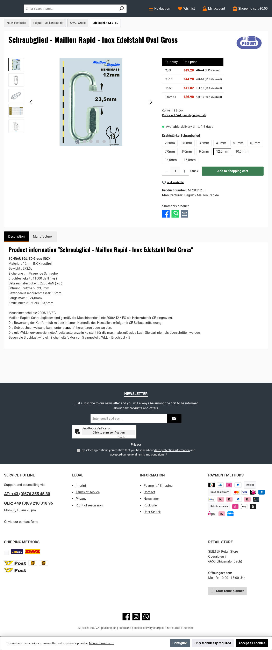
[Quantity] (175, 187)
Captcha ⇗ (126, 437)
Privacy (81, 499)
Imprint (81, 486)
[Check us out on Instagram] (136, 616)
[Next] (151, 118)
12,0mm (222, 168)
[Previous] (31, 118)
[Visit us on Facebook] (126, 616)
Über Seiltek (152, 512)
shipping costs (116, 627)
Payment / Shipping (158, 486)
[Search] (133, 17)
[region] (81, 119)
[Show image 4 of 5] (97, 158)
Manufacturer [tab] (43, 253)
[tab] (16, 253)
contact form (28, 522)
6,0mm (255, 160)
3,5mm (204, 160)
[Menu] (159, 17)
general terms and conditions (145, 454)
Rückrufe (150, 505)
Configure (179, 643)
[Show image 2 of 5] (84, 158)
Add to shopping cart (232, 188)
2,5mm (170, 160)
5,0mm (238, 160)
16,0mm (190, 177)
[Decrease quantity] (166, 187)
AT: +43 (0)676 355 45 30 (27, 493)
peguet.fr (69, 344)
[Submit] (174, 418)
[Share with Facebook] (166, 230)
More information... (101, 643)
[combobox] (111, 17)
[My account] (214, 17)
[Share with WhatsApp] (175, 230)
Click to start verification (109, 432)
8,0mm (187, 168)
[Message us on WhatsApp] (146, 616)
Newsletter (151, 499)
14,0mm (171, 177)
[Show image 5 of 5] (104, 158)
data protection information (172, 450)
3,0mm (187, 160)
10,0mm (241, 168)
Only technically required (212, 643)
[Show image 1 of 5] (77, 158)
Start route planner (227, 591)
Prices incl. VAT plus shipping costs (184, 132)
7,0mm (170, 168)
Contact (149, 492)
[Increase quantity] (184, 187)
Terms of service (88, 492)
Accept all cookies (251, 643)
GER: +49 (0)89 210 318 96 (28, 503)
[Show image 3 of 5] (91, 158)
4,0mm (221, 160)
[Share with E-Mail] (184, 230)
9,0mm (204, 168)
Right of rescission (89, 505)
